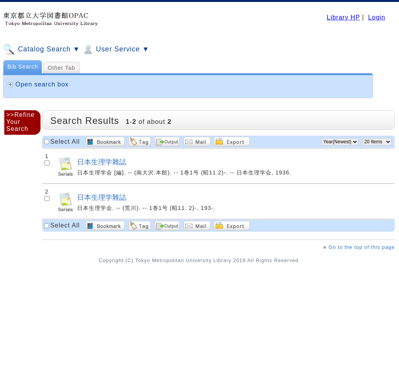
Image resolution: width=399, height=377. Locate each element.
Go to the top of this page (361, 247)
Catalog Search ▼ (41, 49)
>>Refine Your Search (20, 121)
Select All (65, 141)
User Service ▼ (115, 49)
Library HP (343, 17)
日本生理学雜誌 (101, 162)
